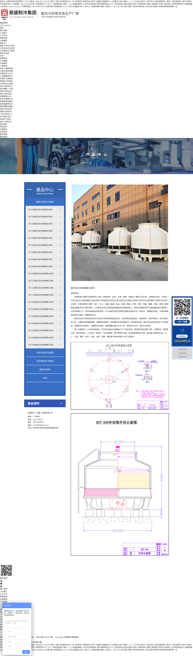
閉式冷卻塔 (4, 53)
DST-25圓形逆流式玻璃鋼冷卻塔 (40, 231)
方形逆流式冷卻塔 (7, 48)
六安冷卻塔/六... (6, 114)
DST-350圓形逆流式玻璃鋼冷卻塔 (40, 330)
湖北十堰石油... (6, 121)
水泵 (2, 55)
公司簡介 (3, 33)
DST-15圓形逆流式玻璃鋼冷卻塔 (40, 216)
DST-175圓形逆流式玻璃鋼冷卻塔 (40, 295)
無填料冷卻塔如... (7, 81)
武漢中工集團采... (7, 78)
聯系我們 (3, 134)
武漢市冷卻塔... (6, 119)
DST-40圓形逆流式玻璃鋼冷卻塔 (40, 245)
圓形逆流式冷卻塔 (7, 45)
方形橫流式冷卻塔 (7, 50)
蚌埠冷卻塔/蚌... (6, 109)
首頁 (2, 28)
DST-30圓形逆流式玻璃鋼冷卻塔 (40, 238)
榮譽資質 (3, 38)
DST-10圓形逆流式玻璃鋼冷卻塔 (40, 209)
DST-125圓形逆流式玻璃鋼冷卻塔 (40, 280)
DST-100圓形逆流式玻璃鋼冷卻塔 (40, 273)
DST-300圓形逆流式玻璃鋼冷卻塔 (40, 323)
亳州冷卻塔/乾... (6, 93)
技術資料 (3, 124)
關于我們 (3, 30)
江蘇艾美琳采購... (7, 71)
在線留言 (3, 129)
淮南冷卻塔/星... (6, 91)
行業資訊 (3, 63)
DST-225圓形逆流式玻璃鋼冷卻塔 (40, 309)
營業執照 (75, 637)
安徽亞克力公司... (7, 73)
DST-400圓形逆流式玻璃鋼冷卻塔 (40, 337)
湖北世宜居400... (7, 86)
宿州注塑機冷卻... (7, 98)
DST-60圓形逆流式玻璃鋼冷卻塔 (40, 259)
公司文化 (3, 35)
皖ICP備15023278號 (45, 637)
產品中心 (3, 43)
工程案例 (3, 66)
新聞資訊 (3, 58)
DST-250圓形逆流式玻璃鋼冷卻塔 (40, 316)
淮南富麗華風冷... (7, 103)
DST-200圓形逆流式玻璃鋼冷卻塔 (40, 302)
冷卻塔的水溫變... (7, 83)
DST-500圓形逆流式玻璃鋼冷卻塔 (40, 344)
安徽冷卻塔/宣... (6, 111)
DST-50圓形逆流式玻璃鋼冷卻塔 (40, 252)
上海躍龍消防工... (7, 76)
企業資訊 (3, 601)
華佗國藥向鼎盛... (7, 106)
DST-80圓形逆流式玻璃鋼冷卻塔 (40, 266)
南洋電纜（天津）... (8, 88)
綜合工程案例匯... (7, 68)
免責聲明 (67, 637)
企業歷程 (3, 40)
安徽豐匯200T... (6, 96)
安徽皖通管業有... (7, 101)
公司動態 (3, 60)
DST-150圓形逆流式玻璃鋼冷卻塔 (40, 288)
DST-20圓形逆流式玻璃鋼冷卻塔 (40, 223)
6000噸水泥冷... (6, 116)
